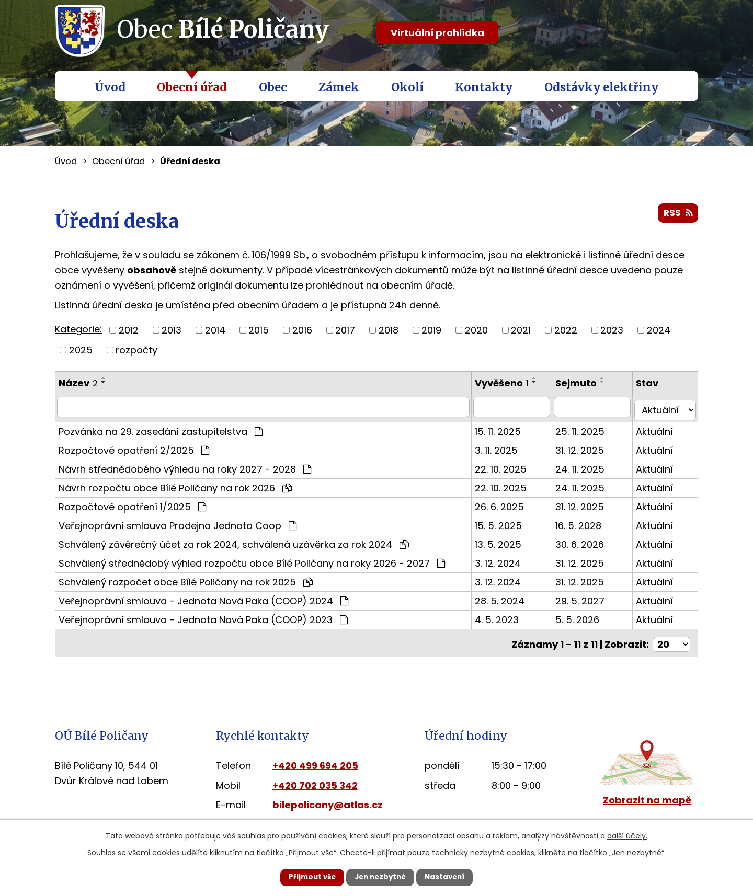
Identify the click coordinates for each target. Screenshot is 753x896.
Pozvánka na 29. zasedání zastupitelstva (161, 427)
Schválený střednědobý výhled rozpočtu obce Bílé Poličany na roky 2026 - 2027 (252, 559)
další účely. (627, 835)
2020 (476, 330)
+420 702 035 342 (315, 779)
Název (78, 382)
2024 (658, 330)
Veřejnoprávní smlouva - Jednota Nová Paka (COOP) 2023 (203, 616)
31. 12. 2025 (587, 446)
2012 (129, 330)
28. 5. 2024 (508, 597)
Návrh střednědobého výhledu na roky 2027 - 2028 (185, 465)
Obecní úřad (192, 87)
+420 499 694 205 (315, 759)
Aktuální (658, 427)
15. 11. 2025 (507, 427)
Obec (273, 87)
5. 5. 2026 (585, 616)
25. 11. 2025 (587, 427)
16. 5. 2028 (586, 522)
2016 (302, 330)
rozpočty (136, 350)
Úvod (110, 87)
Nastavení (453, 876)
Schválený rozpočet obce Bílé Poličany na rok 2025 (186, 578)
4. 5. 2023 (506, 616)
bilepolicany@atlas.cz (327, 799)
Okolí (407, 87)
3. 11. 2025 (505, 446)
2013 (171, 330)
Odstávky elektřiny (601, 87)
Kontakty (483, 87)
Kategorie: (78, 329)
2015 (258, 330)
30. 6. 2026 (587, 540)
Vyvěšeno (511, 382)
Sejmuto (583, 382)
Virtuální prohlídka (437, 32)
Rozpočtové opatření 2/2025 (134, 446)
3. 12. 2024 (507, 559)
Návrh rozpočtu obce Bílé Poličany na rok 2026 (175, 484)
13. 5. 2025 (507, 540)
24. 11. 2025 (587, 465)
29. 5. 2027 (587, 597)
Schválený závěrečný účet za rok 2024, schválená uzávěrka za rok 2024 (234, 540)
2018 (388, 330)
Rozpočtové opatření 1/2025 (132, 503)
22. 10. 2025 (509, 465)
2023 (611, 330)
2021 (521, 330)
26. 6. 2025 (508, 503)
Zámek (338, 87)
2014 (215, 330)
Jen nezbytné (380, 876)
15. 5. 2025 (507, 522)
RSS (677, 215)
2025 (81, 350)
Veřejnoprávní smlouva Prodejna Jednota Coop (177, 522)
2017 (345, 330)
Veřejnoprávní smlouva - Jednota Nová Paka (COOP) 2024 (203, 597)
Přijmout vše (304, 876)
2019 (431, 330)
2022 (565, 330)
